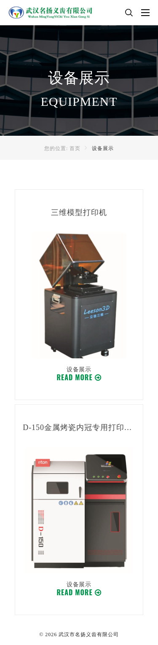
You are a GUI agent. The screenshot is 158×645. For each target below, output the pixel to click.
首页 (75, 148)
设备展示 (103, 148)
